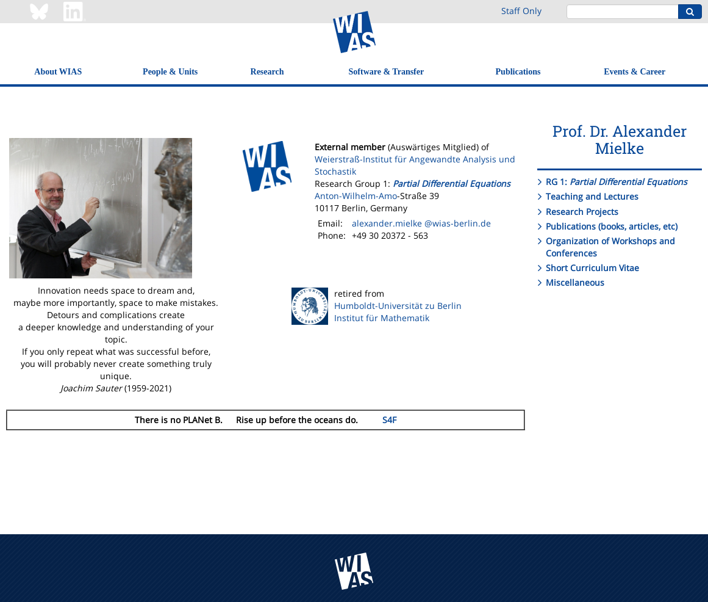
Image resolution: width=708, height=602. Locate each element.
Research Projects (582, 211)
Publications (518, 71)
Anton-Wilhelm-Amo (356, 195)
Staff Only (521, 10)
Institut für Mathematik (381, 318)
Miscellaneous (575, 282)
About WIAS (58, 71)
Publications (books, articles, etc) (612, 226)
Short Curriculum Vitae (592, 268)
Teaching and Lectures (592, 196)
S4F (389, 420)
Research (267, 71)
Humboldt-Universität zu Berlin (398, 305)
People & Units (170, 71)
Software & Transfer (386, 71)
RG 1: (616, 181)
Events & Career (634, 71)
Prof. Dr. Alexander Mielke (619, 139)
